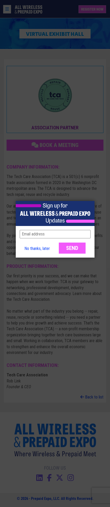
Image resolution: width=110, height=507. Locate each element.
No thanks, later (37, 248)
